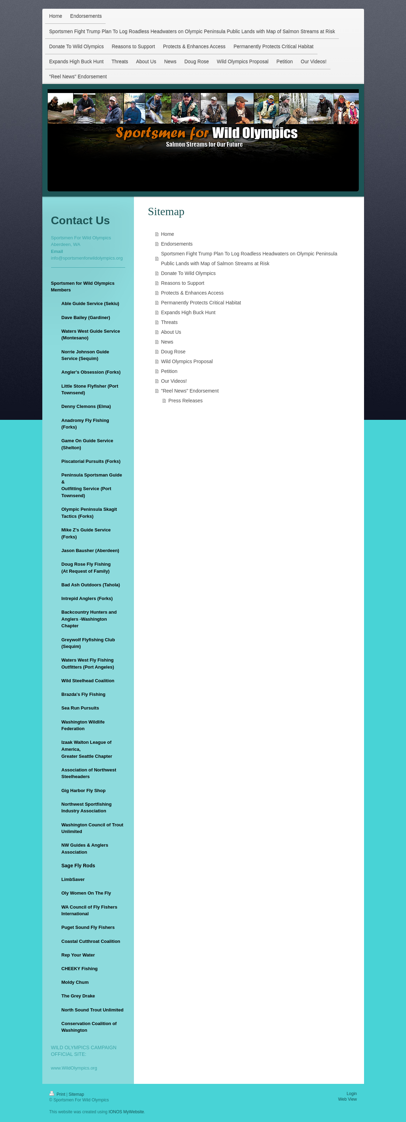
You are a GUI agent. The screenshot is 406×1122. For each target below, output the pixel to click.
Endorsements (177, 244)
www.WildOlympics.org (74, 1068)
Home (167, 234)
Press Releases (186, 400)
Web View (347, 1099)
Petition (169, 371)
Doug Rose (173, 351)
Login (352, 1093)
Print (57, 1094)
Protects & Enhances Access (192, 293)
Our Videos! (174, 381)
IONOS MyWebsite (126, 1111)
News (167, 342)
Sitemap (76, 1094)
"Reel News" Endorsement (190, 391)
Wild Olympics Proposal (187, 361)
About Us (171, 332)
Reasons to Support (183, 283)
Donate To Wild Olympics (188, 273)
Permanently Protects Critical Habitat (201, 302)
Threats (169, 322)
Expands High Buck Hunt (188, 312)
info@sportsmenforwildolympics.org (87, 258)
